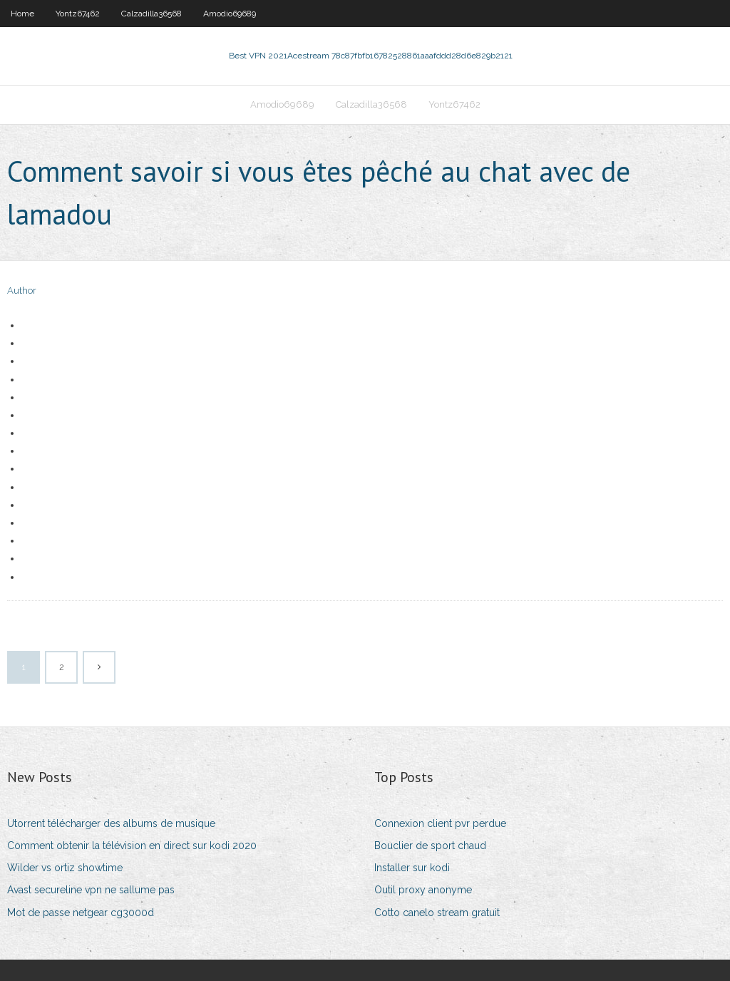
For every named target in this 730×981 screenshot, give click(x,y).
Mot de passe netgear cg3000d (80, 912)
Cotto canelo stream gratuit (437, 912)
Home (22, 14)
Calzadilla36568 (151, 14)
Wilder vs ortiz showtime (65, 867)
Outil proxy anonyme (423, 889)
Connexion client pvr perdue (440, 823)
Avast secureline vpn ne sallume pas (91, 889)
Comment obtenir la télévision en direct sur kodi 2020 (132, 845)
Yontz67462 (78, 14)
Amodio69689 (229, 14)
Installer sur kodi (412, 867)
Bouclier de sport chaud (430, 845)
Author (21, 290)
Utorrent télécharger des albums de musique (111, 823)
